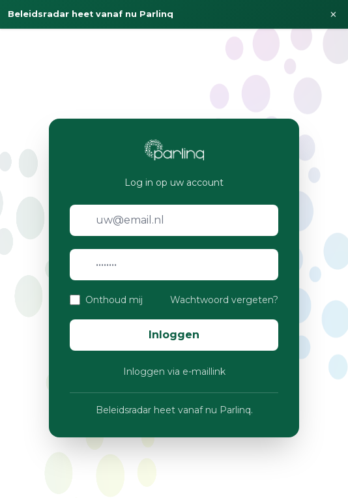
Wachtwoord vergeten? (224, 300)
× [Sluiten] (333, 14)
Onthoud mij (114, 300)
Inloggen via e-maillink (174, 371)
